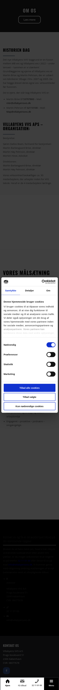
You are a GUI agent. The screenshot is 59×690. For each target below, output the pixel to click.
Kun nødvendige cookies (30, 406)
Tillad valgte (29, 397)
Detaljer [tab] (29, 290)
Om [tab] (48, 290)
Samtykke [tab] (10, 290)
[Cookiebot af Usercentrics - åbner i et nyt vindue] (42, 282)
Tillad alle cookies (29, 387)
